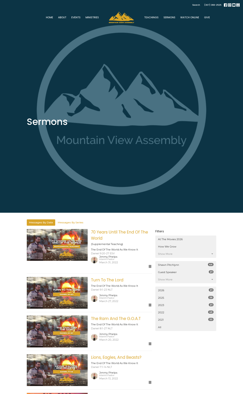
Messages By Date (41, 222)
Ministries (92, 17)
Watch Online (189, 17)
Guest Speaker (186, 272)
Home (49, 17)
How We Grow (167, 246)
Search (196, 4)
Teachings (151, 17)
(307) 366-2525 (212, 4)
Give (207, 17)
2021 (186, 319)
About (62, 17)
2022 (186, 312)
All (159, 327)
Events (76, 17)
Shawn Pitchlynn (186, 264)
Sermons (169, 17)
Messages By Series (70, 222)
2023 (186, 305)
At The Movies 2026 (170, 239)
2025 (186, 297)
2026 (186, 290)
